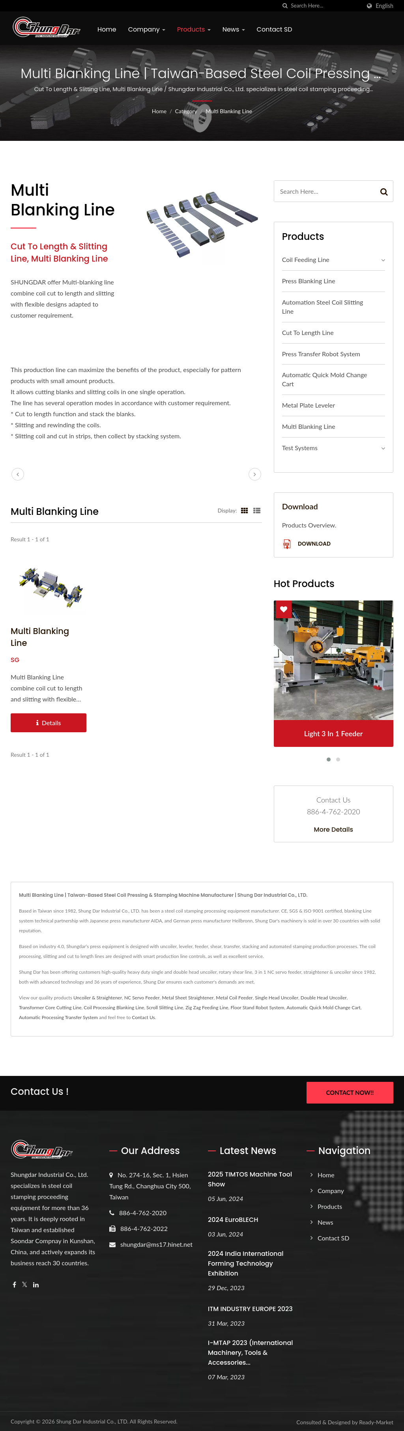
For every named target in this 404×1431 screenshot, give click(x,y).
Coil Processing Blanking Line (114, 1007)
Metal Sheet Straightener (187, 998)
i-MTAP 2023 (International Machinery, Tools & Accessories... (250, 1351)
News (234, 29)
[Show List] (257, 510)
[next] (255, 474)
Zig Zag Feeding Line (206, 1007)
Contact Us (143, 1017)
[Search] (326, 5)
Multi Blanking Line (229, 111)
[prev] (17, 474)
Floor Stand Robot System (257, 1007)
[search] (285, 5)
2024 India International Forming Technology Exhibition (246, 1262)
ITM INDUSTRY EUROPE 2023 (250, 1307)
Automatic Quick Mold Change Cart (324, 379)
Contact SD (274, 29)
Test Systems (300, 447)
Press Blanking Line (308, 280)
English (384, 6)
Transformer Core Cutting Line (50, 1007)
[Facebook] (14, 1283)
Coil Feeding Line (305, 259)
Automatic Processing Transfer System (58, 1017)
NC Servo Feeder (142, 998)
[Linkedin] (36, 1283)
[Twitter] (25, 1283)
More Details (334, 829)
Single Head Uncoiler (276, 998)
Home (106, 29)
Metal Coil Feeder (234, 998)
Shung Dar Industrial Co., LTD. (92, 1420)
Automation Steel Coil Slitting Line (322, 306)
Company (146, 29)
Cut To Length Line (308, 332)
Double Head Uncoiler (324, 998)
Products (194, 29)
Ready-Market (376, 1421)
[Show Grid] (244, 510)
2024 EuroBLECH (233, 1218)
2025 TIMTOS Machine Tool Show (250, 1178)
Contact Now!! (350, 1092)
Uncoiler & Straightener (97, 998)
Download (306, 544)
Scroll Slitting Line (164, 1007)
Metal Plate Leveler (308, 405)
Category (186, 111)
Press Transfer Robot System (321, 353)
